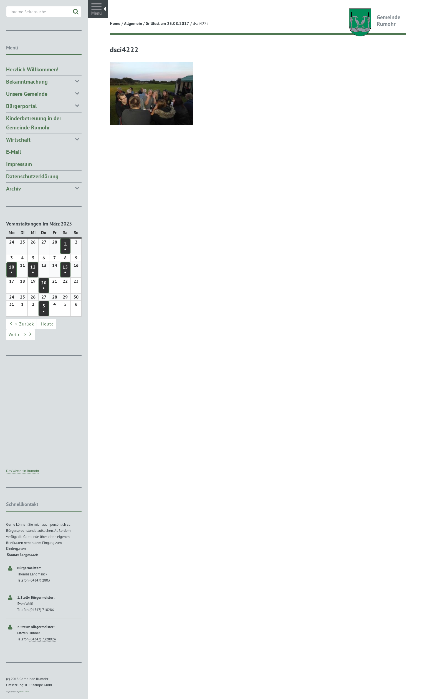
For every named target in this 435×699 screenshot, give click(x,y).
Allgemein (133, 23)
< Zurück (21, 324)
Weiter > (21, 335)
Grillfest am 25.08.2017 (167, 23)
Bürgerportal (44, 106)
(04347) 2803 (39, 580)
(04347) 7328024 (42, 639)
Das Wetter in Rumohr (22, 470)
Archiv (44, 188)
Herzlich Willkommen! (32, 69)
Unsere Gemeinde (44, 93)
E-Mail (13, 152)
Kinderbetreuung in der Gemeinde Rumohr (33, 123)
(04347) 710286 (41, 609)
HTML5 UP (24, 691)
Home (115, 23)
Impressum (19, 164)
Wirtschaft (44, 139)
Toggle (98, 9)
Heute (47, 324)
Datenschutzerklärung (32, 176)
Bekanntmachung (44, 81)
